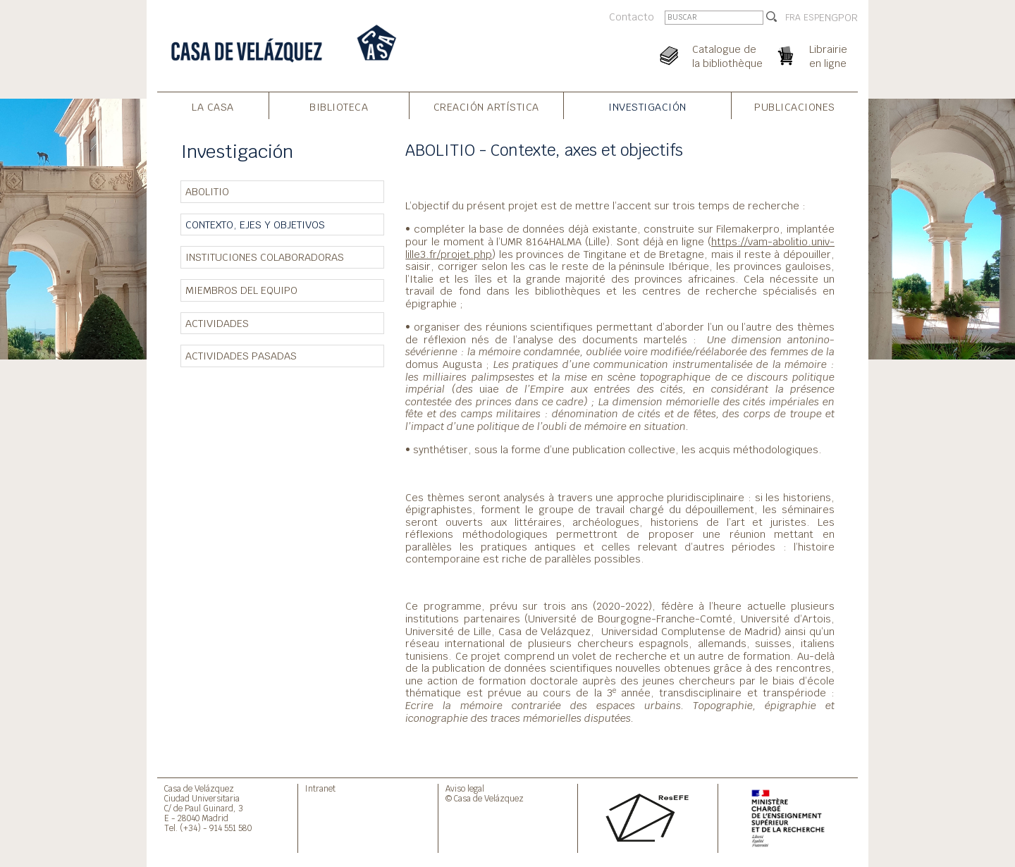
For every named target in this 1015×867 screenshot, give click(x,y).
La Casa (213, 106)
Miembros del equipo (241, 290)
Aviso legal (464, 788)
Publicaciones (794, 106)
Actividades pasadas (241, 355)
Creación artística (486, 106)
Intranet (320, 788)
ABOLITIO (207, 191)
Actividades (217, 323)
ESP (811, 17)
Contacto (631, 16)
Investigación (647, 106)
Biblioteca (338, 106)
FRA (793, 17)
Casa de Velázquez (199, 788)
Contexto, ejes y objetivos (255, 224)
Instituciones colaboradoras (264, 257)
